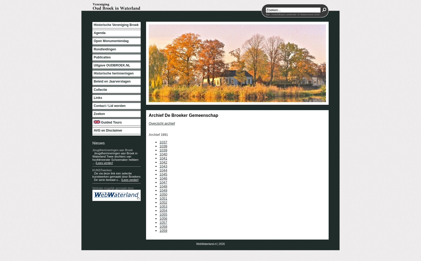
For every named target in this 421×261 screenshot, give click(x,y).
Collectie (100, 90)
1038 (163, 146)
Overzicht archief (162, 123)
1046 (163, 178)
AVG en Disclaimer (108, 130)
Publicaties (102, 57)
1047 (163, 182)
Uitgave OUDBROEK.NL (112, 65)
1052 (163, 202)
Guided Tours (108, 122)
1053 (163, 206)
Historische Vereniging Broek (116, 25)
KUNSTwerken (102, 170)
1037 (163, 142)
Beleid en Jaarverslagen (112, 81)
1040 (163, 154)
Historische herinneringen (114, 73)
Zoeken (99, 114)
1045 (163, 174)
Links (98, 98)
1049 (163, 190)
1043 (163, 166)
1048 (163, 186)
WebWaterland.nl (206, 244)
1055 (163, 214)
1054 (163, 210)
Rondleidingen (105, 49)
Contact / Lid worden (110, 106)
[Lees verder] (104, 163)
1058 (163, 227)
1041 (163, 158)
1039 (163, 150)
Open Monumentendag (111, 41)
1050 (163, 194)
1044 (163, 170)
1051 (163, 198)
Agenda (100, 33)
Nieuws (98, 143)
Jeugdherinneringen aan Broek (112, 150)
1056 (163, 219)
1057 (163, 223)
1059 (163, 231)
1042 (163, 162)
